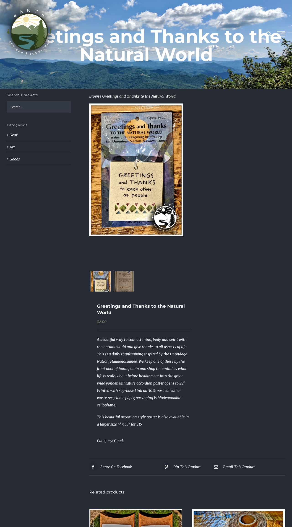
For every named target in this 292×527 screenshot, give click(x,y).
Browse (95, 96)
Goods (119, 440)
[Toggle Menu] (281, 33)
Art (12, 147)
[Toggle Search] (268, 33)
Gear (13, 135)
